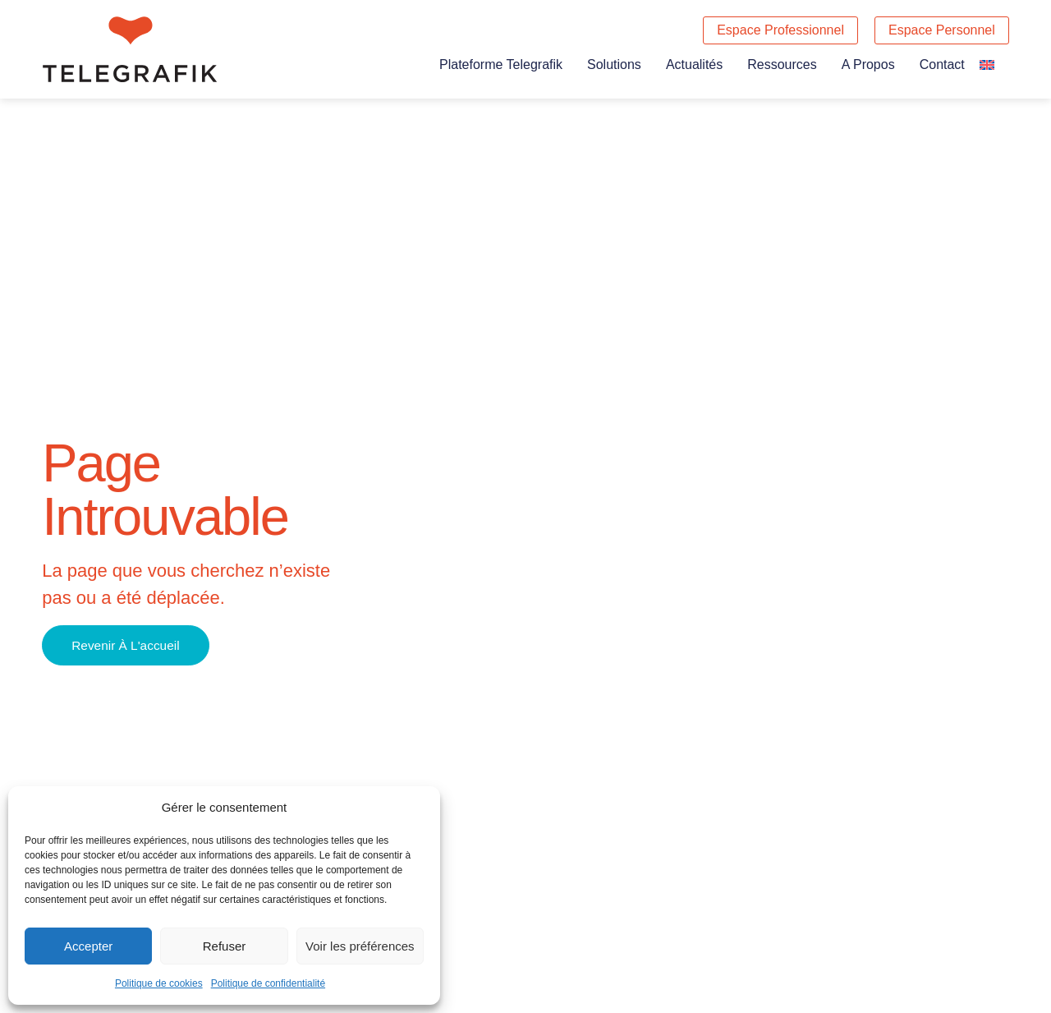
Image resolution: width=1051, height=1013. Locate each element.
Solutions (614, 64)
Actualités (694, 64)
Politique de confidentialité (268, 983)
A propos (868, 64)
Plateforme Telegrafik (500, 64)
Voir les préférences (360, 946)
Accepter (88, 946)
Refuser (224, 946)
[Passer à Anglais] (987, 64)
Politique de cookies (159, 983)
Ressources (781, 64)
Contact (942, 64)
